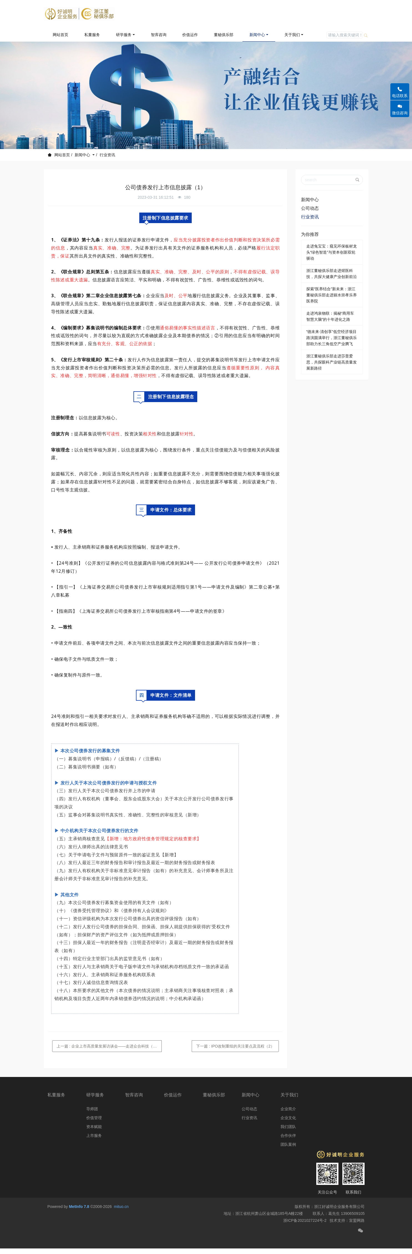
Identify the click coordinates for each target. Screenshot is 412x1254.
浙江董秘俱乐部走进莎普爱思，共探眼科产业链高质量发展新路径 (331, 362)
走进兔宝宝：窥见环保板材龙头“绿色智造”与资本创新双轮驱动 (331, 252)
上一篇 (109, 1046)
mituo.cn (121, 1220)
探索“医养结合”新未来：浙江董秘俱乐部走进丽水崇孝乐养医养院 (331, 295)
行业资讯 (107, 155)
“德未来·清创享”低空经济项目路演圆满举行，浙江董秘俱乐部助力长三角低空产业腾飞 (331, 337)
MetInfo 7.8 (79, 1220)
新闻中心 (83, 155)
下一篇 (235, 1046)
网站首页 (60, 34)
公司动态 (310, 208)
